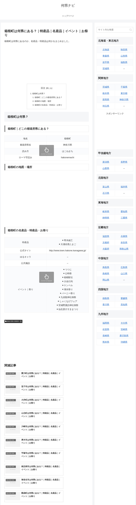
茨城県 (106, 87)
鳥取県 (106, 267)
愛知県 (124, 211)
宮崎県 (124, 329)
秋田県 (124, 49)
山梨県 (106, 168)
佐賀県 (106, 329)
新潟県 (106, 162)
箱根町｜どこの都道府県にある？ (48, 98)
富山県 (106, 187)
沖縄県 (124, 342)
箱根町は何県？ (38, 93)
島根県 (106, 273)
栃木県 (106, 93)
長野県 (124, 162)
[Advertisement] (46, 63)
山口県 (124, 273)
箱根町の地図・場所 (42, 101)
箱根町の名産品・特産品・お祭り (48, 105)
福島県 (124, 62)
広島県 (124, 267)
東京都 (124, 93)
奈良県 (124, 242)
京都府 (106, 242)
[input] (115, 29)
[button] (131, 29)
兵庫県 (124, 236)
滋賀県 (106, 236)
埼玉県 (106, 106)
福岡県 (106, 323)
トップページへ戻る (106, 497)
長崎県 (106, 335)
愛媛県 (124, 298)
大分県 (124, 323)
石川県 (106, 193)
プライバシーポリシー (125, 497)
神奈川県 (124, 99)
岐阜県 (106, 211)
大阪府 (106, 249)
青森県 (106, 56)
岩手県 (106, 62)
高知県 (124, 304)
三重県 (124, 218)
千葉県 (124, 87)
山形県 (124, 56)
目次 (43, 88)
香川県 (106, 304)
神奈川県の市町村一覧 (13, 322)
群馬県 (106, 99)
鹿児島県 (124, 335)
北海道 (106, 49)
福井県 (124, 187)
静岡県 (106, 218)
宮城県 (106, 68)
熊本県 (106, 342)
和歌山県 (124, 249)
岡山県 (106, 280)
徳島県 (106, 298)
